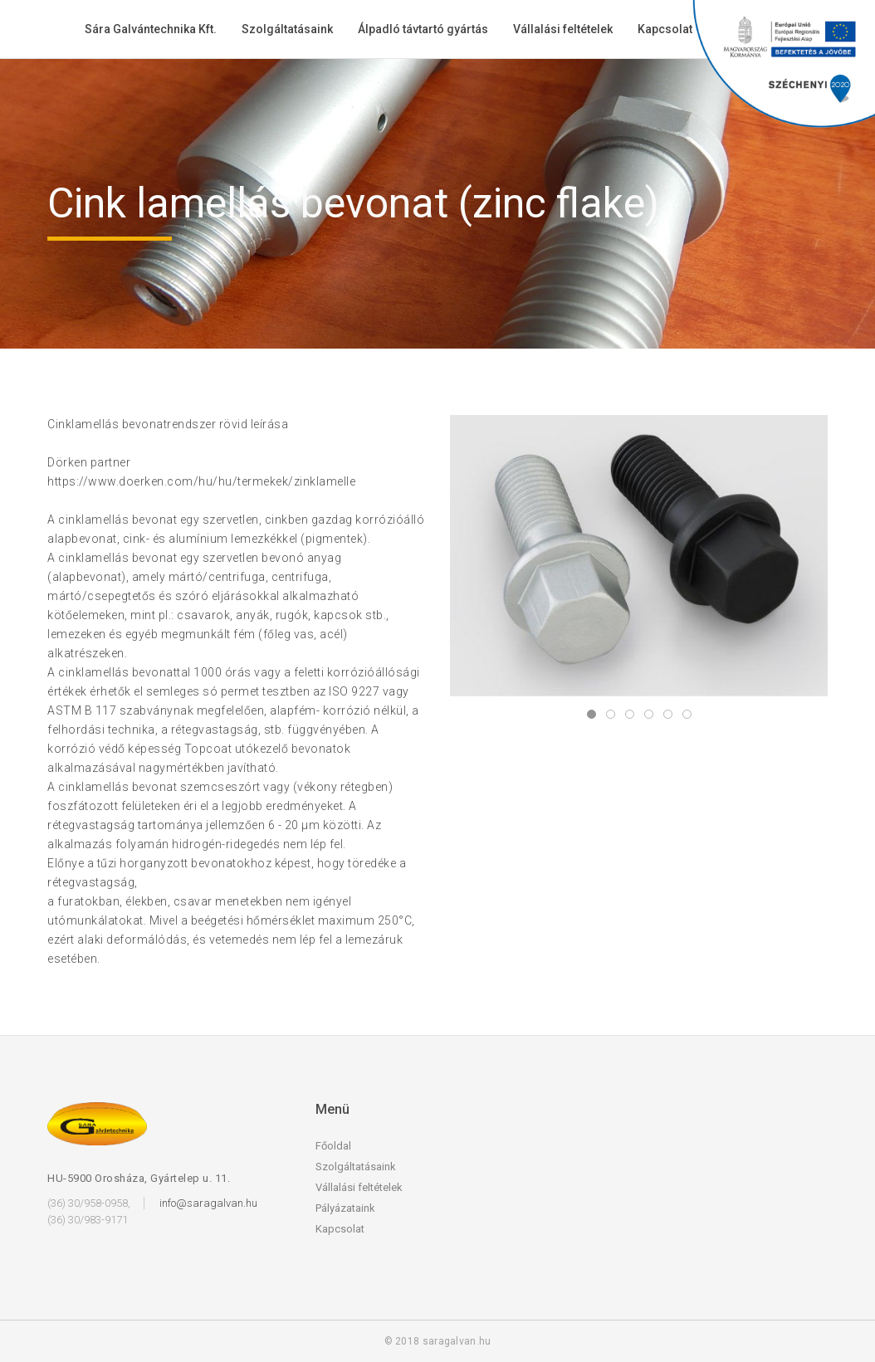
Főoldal (333, 1146)
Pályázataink (345, 1208)
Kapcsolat (665, 29)
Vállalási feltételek (563, 29)
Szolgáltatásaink (287, 29)
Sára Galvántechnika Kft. (151, 29)
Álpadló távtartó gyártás (423, 29)
